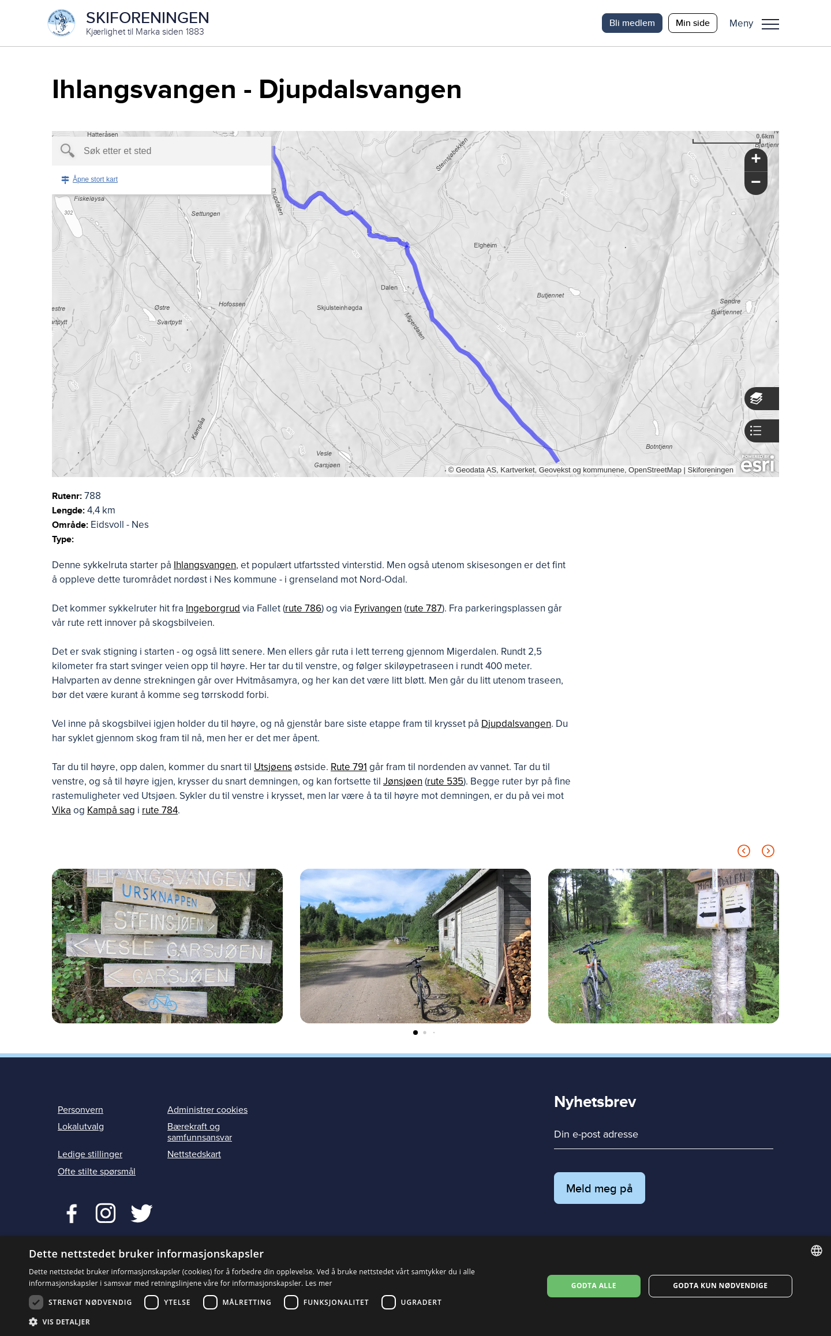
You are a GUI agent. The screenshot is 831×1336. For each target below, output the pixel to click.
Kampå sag (111, 810)
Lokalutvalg (81, 1126)
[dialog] (415, 1286)
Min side (693, 22)
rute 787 (424, 608)
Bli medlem (632, 22)
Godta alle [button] (593, 1285)
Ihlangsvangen (205, 565)
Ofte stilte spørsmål (97, 1171)
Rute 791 (349, 767)
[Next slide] (768, 853)
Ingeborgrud (213, 608)
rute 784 (160, 810)
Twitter (105, 1212)
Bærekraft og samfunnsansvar (199, 1132)
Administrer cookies (207, 1110)
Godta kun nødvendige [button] (720, 1285)
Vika (61, 810)
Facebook (69, 1212)
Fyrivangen (378, 608)
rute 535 (445, 781)
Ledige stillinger (90, 1154)
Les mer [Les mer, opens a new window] (318, 1283)
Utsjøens (273, 767)
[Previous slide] (744, 853)
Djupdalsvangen (516, 724)
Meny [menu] (770, 24)
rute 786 (303, 608)
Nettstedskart (194, 1154)
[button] (758, 23)
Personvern (80, 1110)
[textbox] (141, 151)
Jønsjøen (402, 781)
